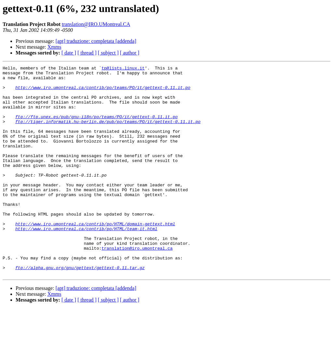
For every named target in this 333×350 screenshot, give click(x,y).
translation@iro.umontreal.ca (136, 285)
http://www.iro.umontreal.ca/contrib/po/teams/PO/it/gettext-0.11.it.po (102, 92)
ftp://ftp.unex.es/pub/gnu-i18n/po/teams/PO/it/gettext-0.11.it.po (96, 127)
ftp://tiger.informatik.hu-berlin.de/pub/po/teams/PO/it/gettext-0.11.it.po (107, 133)
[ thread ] (87, 53)
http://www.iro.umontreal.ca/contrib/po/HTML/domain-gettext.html (95, 256)
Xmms (54, 47)
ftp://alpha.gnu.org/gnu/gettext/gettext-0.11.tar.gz (80, 308)
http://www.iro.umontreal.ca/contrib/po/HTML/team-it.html (86, 262)
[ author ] (130, 53)
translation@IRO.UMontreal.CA (96, 24)
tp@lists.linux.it (123, 69)
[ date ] (68, 53)
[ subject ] (108, 53)
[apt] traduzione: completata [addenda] (96, 41)
